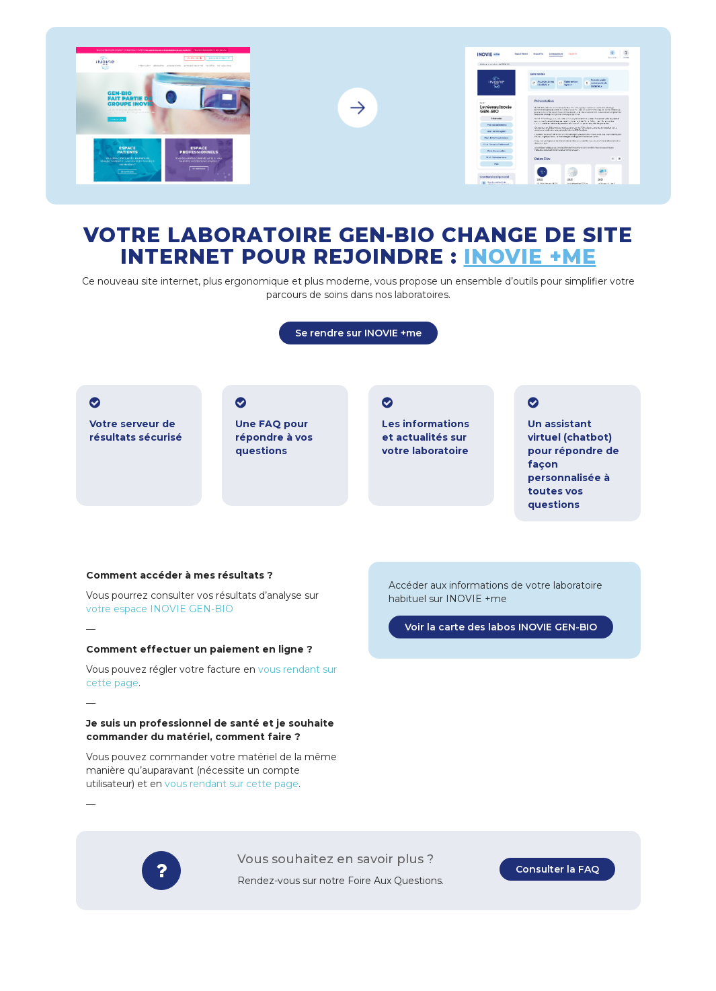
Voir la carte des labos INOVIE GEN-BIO (501, 627)
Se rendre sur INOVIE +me (358, 333)
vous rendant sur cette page (232, 784)
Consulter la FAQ (557, 869)
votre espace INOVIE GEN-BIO (159, 609)
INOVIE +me (530, 256)
